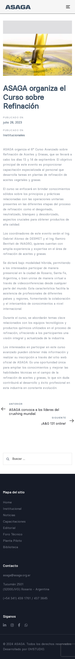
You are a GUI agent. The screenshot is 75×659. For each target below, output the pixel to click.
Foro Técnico (12, 534)
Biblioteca (10, 547)
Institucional (12, 509)
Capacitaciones (14, 521)
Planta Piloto (12, 541)
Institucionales (14, 135)
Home (7, 502)
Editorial (9, 528)
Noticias (9, 515)
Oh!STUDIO (36, 649)
